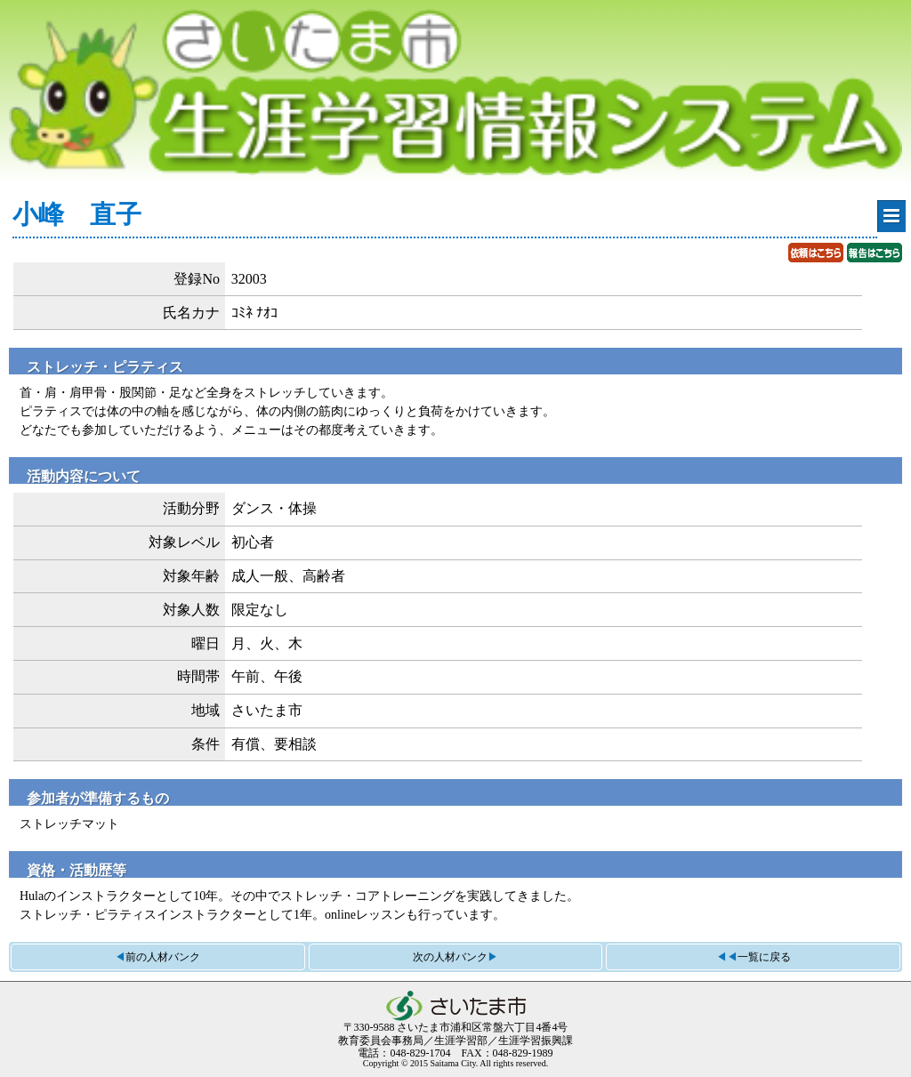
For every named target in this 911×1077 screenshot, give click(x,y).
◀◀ (753, 957)
